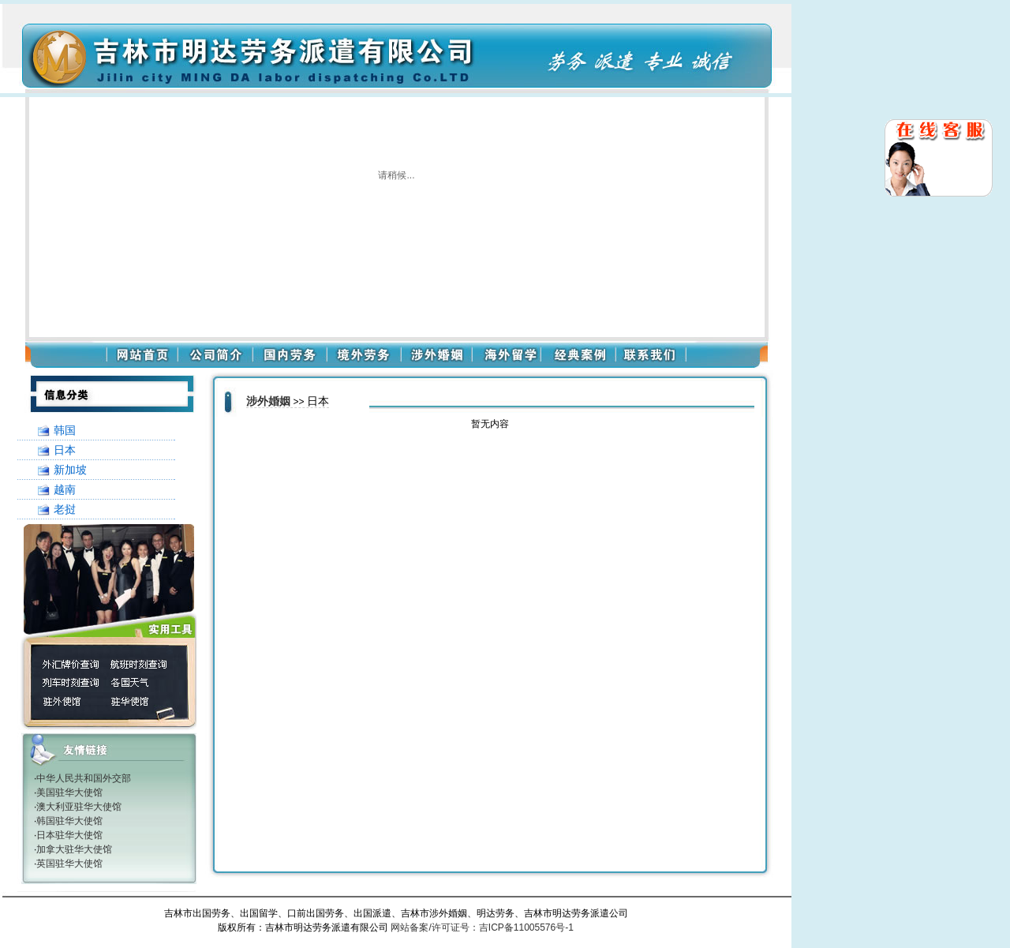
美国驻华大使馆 (69, 792)
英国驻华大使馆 (69, 863)
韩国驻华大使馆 (69, 820)
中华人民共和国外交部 (83, 778)
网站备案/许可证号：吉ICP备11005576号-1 (482, 927)
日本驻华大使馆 (69, 835)
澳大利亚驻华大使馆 (79, 806)
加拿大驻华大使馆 (74, 849)
